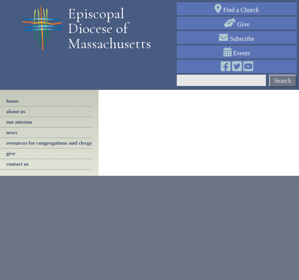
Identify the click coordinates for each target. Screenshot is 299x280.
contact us (17, 164)
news (11, 132)
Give (236, 24)
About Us (15, 111)
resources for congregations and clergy (49, 143)
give (10, 153)
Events (236, 53)
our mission (19, 122)
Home (12, 101)
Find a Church (237, 10)
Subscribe (236, 38)
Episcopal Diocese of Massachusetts (107, 28)
